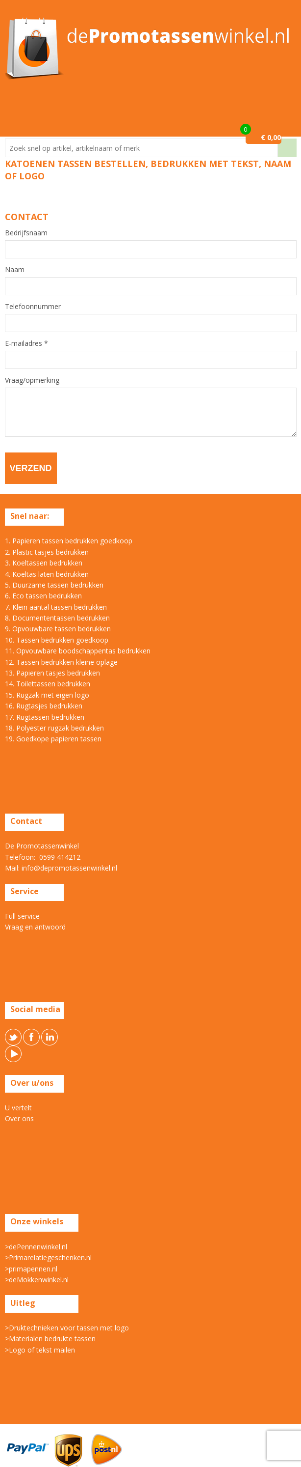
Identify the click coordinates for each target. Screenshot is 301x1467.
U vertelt (18, 1107)
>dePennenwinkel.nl (36, 1246)
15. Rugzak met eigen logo (47, 695)
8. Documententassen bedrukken (57, 617)
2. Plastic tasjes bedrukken (47, 552)
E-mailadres (26, 343)
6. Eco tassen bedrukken (43, 595)
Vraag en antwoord (35, 926)
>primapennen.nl (31, 1268)
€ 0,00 (271, 137)
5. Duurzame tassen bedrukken (54, 585)
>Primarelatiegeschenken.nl (48, 1257)
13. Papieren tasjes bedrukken (52, 672)
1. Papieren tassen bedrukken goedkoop (68, 540)
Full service (22, 916)
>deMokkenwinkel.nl (37, 1279)
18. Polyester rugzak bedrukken (54, 728)
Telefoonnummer (33, 306)
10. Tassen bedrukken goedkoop (56, 640)
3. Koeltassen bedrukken (43, 562)
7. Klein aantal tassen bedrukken (56, 607)
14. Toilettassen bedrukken (47, 683)
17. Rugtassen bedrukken (44, 717)
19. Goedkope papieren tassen (53, 738)
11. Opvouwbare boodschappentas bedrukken (77, 650)
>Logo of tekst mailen (40, 1349)
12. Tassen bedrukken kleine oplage (61, 662)
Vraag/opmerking (32, 380)
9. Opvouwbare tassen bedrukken (58, 628)
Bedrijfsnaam (26, 232)
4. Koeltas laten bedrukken (47, 574)
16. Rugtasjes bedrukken (43, 705)
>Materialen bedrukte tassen (50, 1338)
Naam (15, 269)
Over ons (19, 1118)
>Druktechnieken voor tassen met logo (67, 1327)
